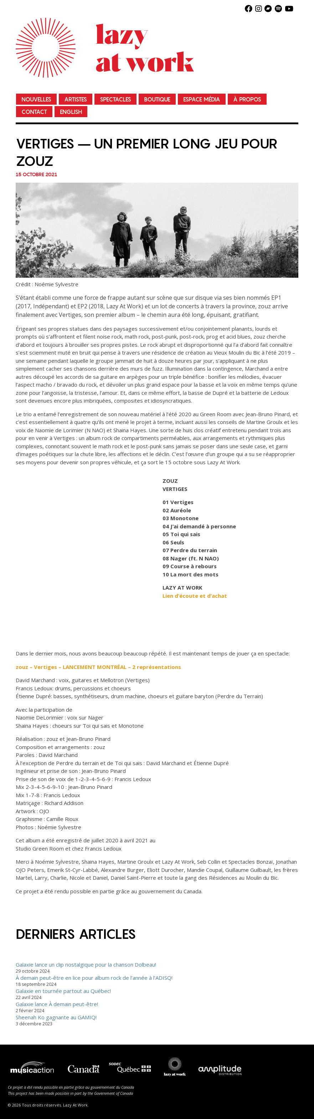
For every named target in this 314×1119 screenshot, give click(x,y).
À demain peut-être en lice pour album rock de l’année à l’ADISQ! (94, 977)
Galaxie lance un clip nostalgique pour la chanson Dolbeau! (86, 964)
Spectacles (115, 99)
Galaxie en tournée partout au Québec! (63, 990)
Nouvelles (36, 99)
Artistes (75, 99)
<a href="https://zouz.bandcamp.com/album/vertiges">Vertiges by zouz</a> (78, 555)
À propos (247, 99)
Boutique (157, 99)
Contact (34, 112)
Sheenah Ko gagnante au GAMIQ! (56, 1017)
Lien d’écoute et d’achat (195, 595)
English (71, 112)
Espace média (201, 99)
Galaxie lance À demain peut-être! (57, 1004)
